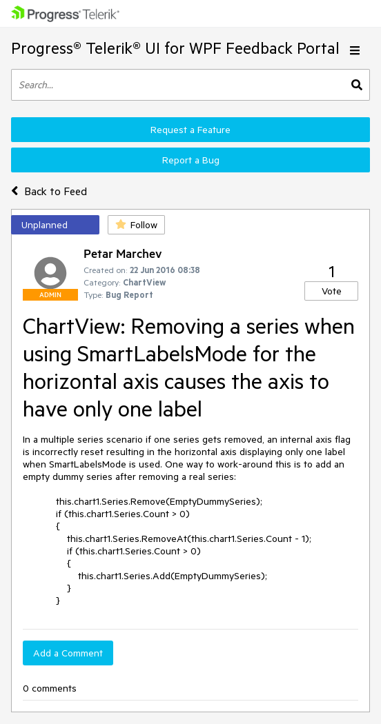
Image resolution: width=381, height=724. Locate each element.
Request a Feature (190, 129)
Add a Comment (68, 653)
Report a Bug (190, 160)
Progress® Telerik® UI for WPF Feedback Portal (175, 48)
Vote (332, 291)
